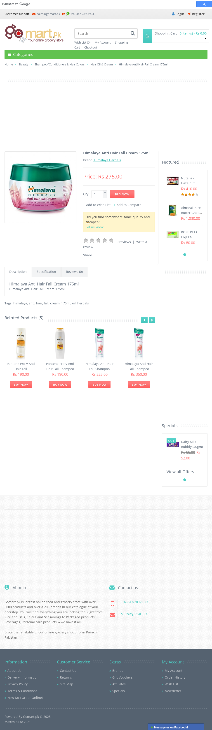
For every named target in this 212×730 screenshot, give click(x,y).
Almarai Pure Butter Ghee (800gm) (191, 213)
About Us (14, 670)
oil (74, 303)
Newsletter (173, 691)
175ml (66, 303)
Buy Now (21, 384)
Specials (118, 691)
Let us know (95, 227)
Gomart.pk (31, 716)
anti (32, 303)
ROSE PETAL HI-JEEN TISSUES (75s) (191, 237)
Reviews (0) (74, 271)
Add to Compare (129, 205)
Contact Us (68, 670)
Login (178, 14)
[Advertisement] (106, 119)
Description (18, 271)
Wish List (171, 684)
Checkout (90, 47)
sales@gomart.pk (46, 14)
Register (196, 14)
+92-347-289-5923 (82, 14)
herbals (83, 303)
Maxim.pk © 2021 (18, 722)
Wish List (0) (82, 42)
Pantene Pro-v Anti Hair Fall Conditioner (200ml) (21, 369)
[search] (96, 4)
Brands (117, 670)
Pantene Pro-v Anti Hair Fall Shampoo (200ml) (60, 369)
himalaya (20, 303)
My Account (103, 42)
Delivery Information (22, 677)
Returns (66, 677)
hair (39, 303)
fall (46, 303)
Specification (46, 271)
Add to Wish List (98, 205)
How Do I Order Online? (25, 697)
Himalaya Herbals (107, 160)
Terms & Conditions (22, 691)
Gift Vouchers (122, 677)
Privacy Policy (17, 684)
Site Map (66, 684)
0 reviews (124, 242)
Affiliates (119, 684)
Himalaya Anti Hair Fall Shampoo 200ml (99, 369)
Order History (175, 677)
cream (55, 303)
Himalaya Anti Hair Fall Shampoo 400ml (139, 369)
